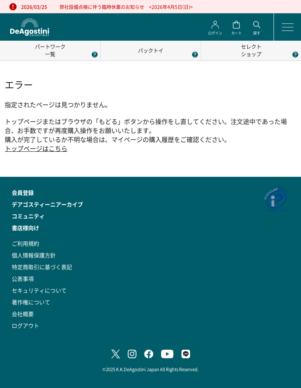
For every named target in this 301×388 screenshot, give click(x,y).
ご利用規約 (25, 243)
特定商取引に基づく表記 (42, 267)
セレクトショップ (251, 50)
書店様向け (25, 228)
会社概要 (23, 314)
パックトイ (150, 50)
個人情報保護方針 (34, 255)
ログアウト (25, 325)
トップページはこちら (36, 148)
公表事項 (23, 278)
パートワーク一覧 (50, 50)
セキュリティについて (39, 290)
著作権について (31, 302)
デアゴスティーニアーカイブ (47, 204)
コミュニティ (28, 216)
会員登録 (23, 192)
